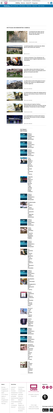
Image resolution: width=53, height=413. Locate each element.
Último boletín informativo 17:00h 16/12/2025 (30, 273)
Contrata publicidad (20, 393)
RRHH (12, 400)
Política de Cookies (33, 406)
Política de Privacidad (34, 408)
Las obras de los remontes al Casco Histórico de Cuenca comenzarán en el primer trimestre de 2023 (34, 71)
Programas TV (4, 389)
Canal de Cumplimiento (21, 390)
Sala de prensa (14, 398)
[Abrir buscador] (48, 3)
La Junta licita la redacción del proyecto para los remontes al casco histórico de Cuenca (35, 94)
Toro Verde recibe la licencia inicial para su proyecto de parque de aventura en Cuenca (30, 166)
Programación (4, 400)
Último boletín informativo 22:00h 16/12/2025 (30, 144)
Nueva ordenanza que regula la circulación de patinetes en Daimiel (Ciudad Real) (30, 299)
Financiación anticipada (14, 395)
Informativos (22, 5)
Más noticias (41, 5)
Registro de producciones (21, 406)
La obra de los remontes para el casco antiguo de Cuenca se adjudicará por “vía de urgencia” (34, 82)
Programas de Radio (4, 391)
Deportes (34, 5)
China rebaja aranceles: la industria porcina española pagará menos (30, 233)
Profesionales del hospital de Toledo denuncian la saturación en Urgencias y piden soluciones (30, 210)
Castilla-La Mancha (13, 5)
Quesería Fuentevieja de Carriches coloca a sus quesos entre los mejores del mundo (30, 352)
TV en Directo (4, 394)
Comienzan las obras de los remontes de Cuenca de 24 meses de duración (36, 33)
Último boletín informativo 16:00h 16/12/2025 (30, 331)
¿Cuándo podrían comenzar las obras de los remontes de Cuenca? (34, 46)
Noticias (3, 387)
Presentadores (14, 401)
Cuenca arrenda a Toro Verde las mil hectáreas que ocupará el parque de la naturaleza (34, 59)
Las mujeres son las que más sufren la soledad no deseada (30, 367)
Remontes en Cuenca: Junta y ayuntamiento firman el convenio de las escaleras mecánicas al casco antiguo (35, 106)
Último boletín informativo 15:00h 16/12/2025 (30, 339)
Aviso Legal (33, 405)
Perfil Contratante (14, 404)
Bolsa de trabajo (20, 400)
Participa (3, 403)
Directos (23, 3)
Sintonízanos (4, 401)
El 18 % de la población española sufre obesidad (30, 322)
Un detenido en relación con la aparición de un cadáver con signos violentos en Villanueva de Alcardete (30, 259)
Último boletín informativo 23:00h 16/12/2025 (30, 136)
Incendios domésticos (36, 0)
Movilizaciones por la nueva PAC (15, 0)
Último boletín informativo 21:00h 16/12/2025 (30, 152)
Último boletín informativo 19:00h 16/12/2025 (30, 222)
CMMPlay (17, 3)
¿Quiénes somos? (13, 388)
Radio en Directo (3, 397)
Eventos (20, 403)
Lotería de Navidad (27, 0)
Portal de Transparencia (14, 391)
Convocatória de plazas (21, 409)
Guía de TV (29, 3)
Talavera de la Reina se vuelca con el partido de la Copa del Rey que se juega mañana (30, 184)
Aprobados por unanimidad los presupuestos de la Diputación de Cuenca (30, 284)
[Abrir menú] (1, 3)
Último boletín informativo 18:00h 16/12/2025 (30, 244)
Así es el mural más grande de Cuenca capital (30, 312)
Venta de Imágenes (20, 397)
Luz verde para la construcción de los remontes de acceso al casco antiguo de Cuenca (34, 117)
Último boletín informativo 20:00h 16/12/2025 (30, 197)
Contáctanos (21, 387)
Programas (35, 3)
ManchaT (13, 407)
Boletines (28, 5)
